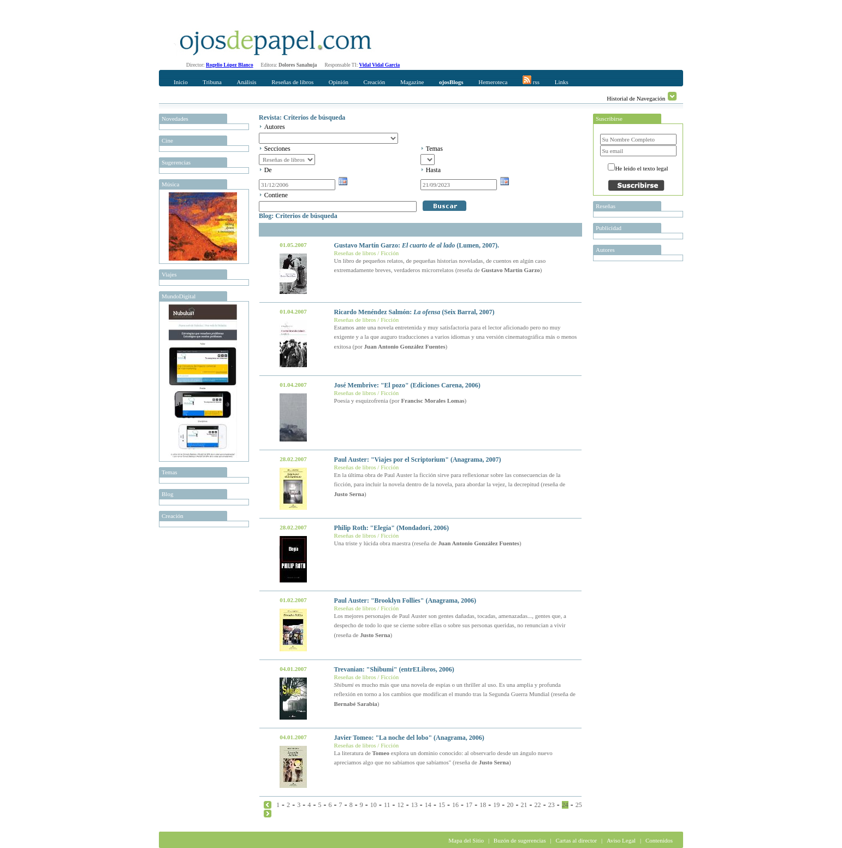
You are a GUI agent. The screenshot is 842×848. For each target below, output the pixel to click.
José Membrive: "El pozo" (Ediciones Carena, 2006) (407, 385)
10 (373, 805)
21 (523, 805)
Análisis (246, 82)
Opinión (338, 82)
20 (510, 805)
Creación (375, 82)
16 (455, 805)
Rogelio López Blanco (229, 65)
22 (538, 805)
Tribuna (212, 82)
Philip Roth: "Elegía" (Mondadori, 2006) (391, 528)
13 (414, 805)
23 (551, 805)
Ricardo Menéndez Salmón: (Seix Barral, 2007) (414, 312)
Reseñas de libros (292, 82)
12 (401, 805)
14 (428, 805)
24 (565, 805)
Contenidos (659, 840)
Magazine (412, 82)
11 (387, 805)
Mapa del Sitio (466, 840)
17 (469, 805)
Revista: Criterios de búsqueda (302, 117)
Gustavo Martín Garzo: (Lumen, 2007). (416, 245)
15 (441, 805)
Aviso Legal (621, 840)
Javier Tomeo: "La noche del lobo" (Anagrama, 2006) (409, 737)
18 (482, 805)
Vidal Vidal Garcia (379, 65)
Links (561, 82)
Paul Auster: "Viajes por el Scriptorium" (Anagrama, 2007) (417, 459)
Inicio (181, 82)
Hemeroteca (492, 82)
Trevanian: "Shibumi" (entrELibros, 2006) (394, 669)
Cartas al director (576, 840)
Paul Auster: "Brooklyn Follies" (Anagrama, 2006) (405, 600)
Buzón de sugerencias (520, 840)
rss (531, 80)
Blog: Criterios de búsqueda (298, 216)
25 (579, 805)
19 (496, 805)
